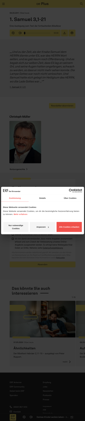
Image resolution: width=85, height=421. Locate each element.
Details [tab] (42, 198)
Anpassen (42, 227)
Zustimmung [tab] (15, 198)
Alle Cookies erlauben (69, 227)
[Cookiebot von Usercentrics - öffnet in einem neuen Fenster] (70, 190)
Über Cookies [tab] (70, 198)
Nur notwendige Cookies (16, 227)
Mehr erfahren (20, 214)
